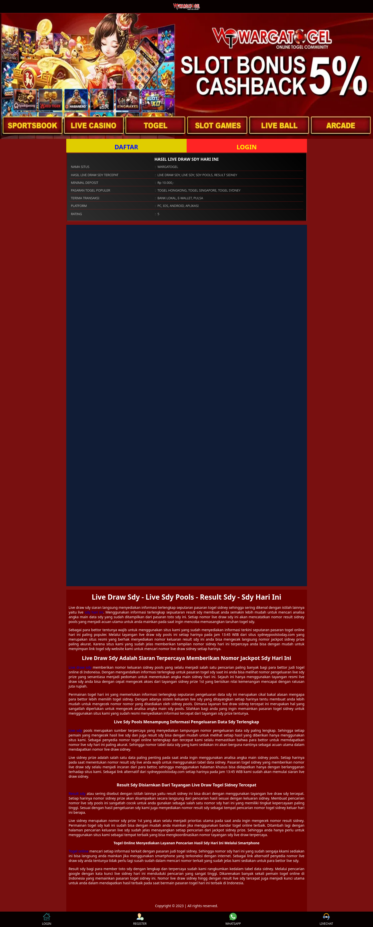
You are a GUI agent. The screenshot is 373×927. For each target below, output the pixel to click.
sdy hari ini (94, 612)
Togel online (79, 851)
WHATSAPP (233, 919)
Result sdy (77, 793)
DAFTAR (126, 147)
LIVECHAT (326, 919)
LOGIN (247, 147)
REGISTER (139, 919)
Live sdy (75, 730)
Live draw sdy (80, 667)
